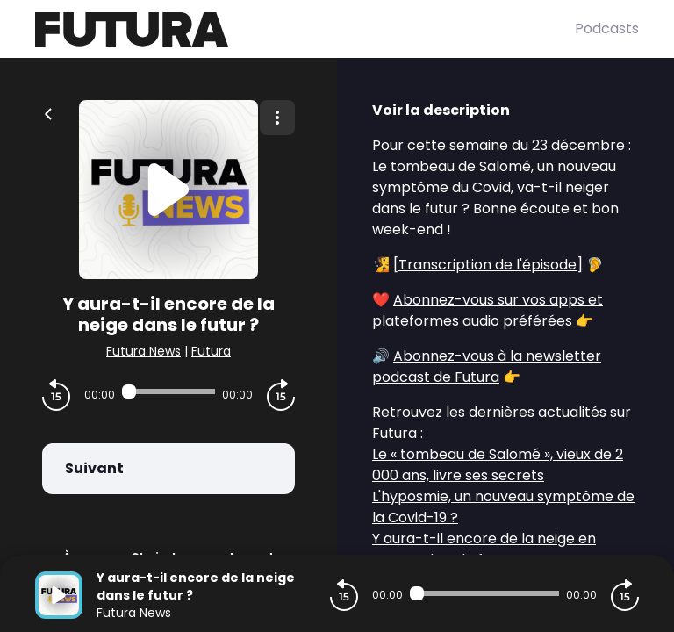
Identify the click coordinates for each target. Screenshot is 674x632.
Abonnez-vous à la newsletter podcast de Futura (486, 366)
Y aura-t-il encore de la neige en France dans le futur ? (484, 549)
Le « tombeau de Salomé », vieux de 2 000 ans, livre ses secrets (497, 464)
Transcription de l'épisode (487, 265)
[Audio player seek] (168, 391)
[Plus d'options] (277, 117)
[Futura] (305, 29)
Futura (211, 351)
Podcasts (607, 28)
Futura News (143, 351)
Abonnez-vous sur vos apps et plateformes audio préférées (487, 310)
